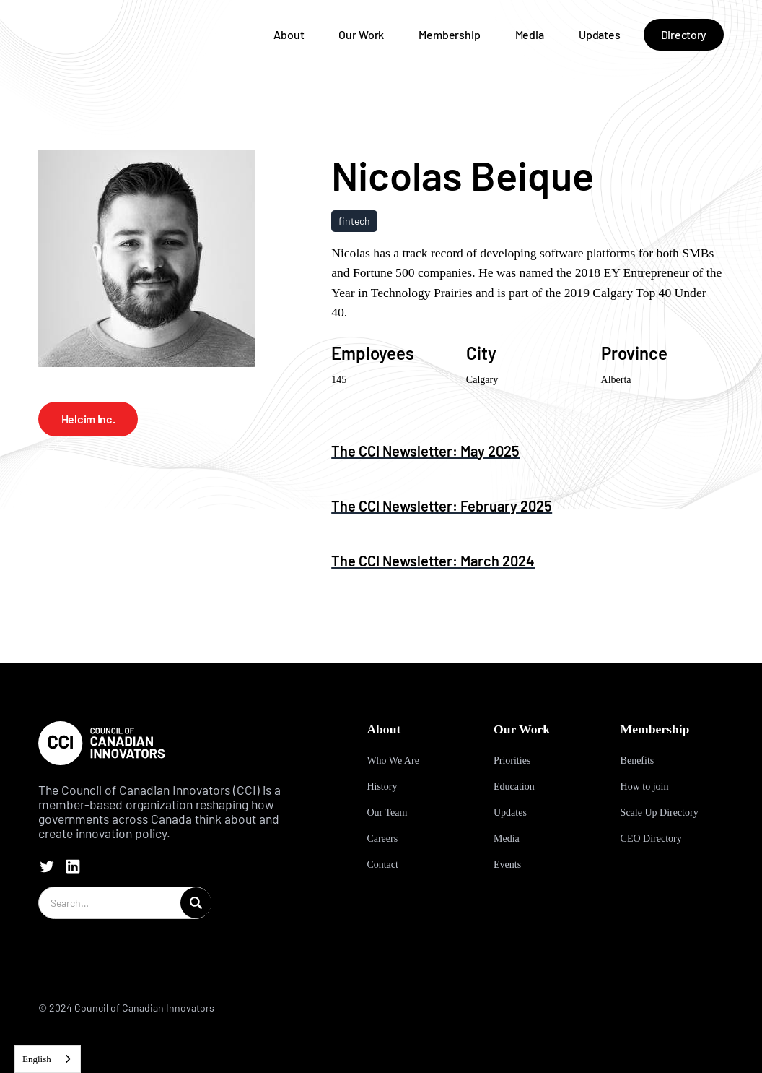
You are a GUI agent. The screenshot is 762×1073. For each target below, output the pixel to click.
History (382, 786)
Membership (449, 34)
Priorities (512, 760)
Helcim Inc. (88, 419)
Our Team (387, 812)
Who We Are (393, 760)
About (288, 34)
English (36, 1058)
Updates (600, 34)
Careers (382, 838)
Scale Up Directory (659, 812)
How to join (645, 786)
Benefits (637, 760)
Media (529, 34)
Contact (382, 864)
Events (507, 864)
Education (514, 786)
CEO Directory (651, 838)
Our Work (361, 34)
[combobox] (47, 1059)
